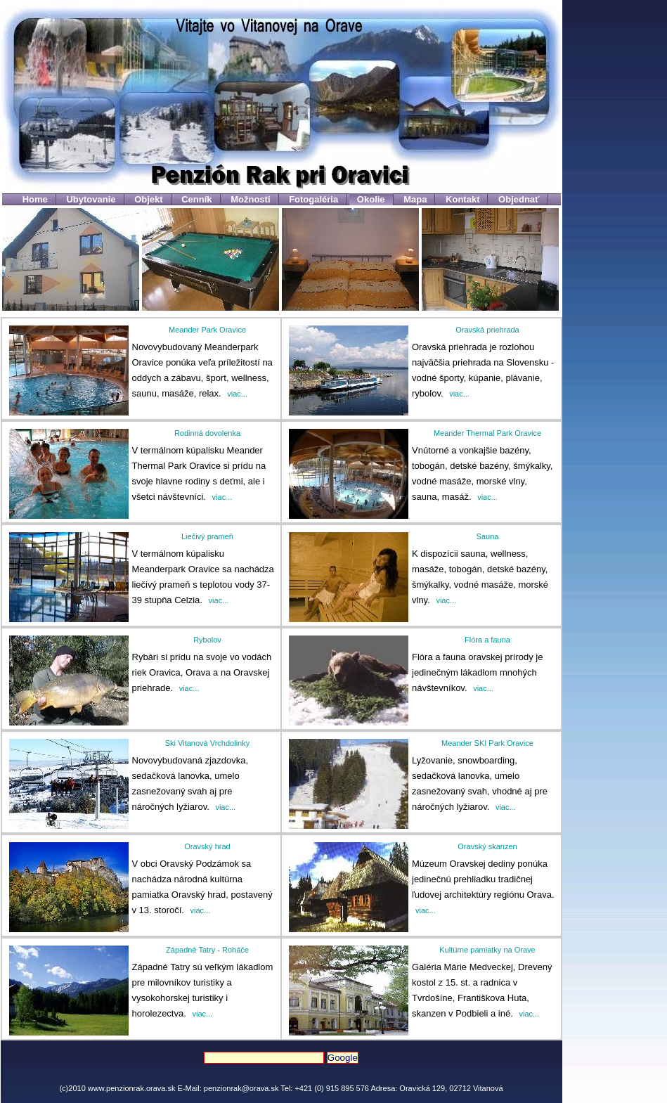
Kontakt (462, 199)
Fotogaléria (313, 199)
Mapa (415, 199)
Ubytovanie (90, 199)
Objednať (518, 199)
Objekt (148, 199)
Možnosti (250, 199)
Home (35, 199)
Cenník (196, 199)
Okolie (371, 199)
